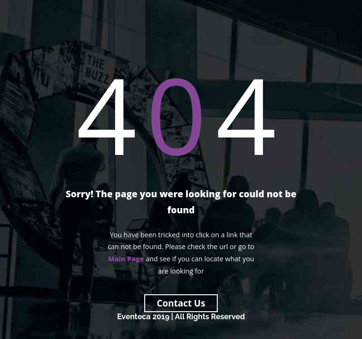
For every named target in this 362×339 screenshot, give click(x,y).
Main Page (126, 258)
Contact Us (181, 303)
